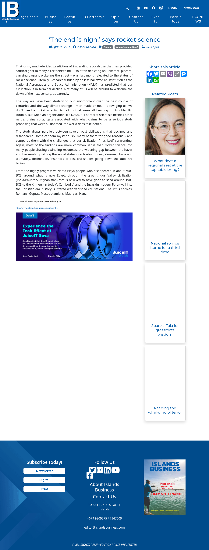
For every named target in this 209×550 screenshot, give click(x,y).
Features (70, 19)
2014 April (152, 47)
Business (51, 19)
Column (108, 47)
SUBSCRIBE (192, 8)
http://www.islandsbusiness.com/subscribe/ (37, 207)
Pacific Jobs (176, 19)
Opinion (116, 19)
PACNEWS (198, 19)
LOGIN (173, 8)
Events (155, 19)
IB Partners (92, 17)
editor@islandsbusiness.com (104, 527)
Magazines (26, 17)
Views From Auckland (127, 47)
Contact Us (136, 19)
